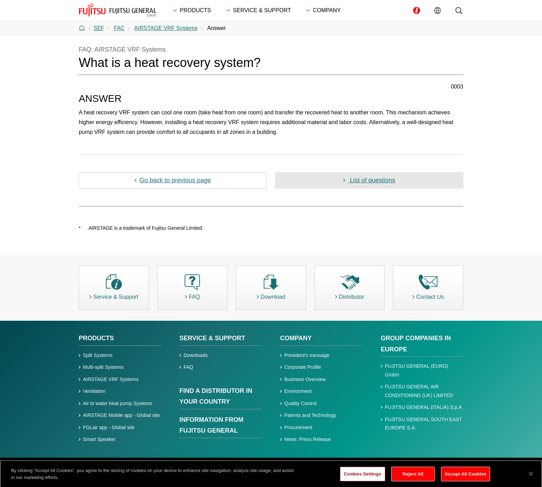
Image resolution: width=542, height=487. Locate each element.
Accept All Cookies (466, 478)
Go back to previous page (175, 180)
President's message (307, 355)
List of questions (371, 180)
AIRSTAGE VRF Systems (110, 379)
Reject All (413, 478)
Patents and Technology (310, 415)
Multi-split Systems (103, 367)
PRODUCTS (96, 338)
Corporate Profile (302, 367)
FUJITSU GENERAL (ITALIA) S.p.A (423, 407)
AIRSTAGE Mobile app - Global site (121, 415)
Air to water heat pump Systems (117, 403)
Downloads (196, 355)
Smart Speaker (99, 439)
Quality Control (300, 403)
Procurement (298, 427)
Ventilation (94, 391)
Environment (298, 391)
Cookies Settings (362, 478)
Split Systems (98, 355)
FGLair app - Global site (109, 427)
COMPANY (296, 338)
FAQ (188, 367)
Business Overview (305, 379)
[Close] (531, 478)
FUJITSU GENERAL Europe (117, 10)
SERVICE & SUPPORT (212, 338)
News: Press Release (307, 439)
